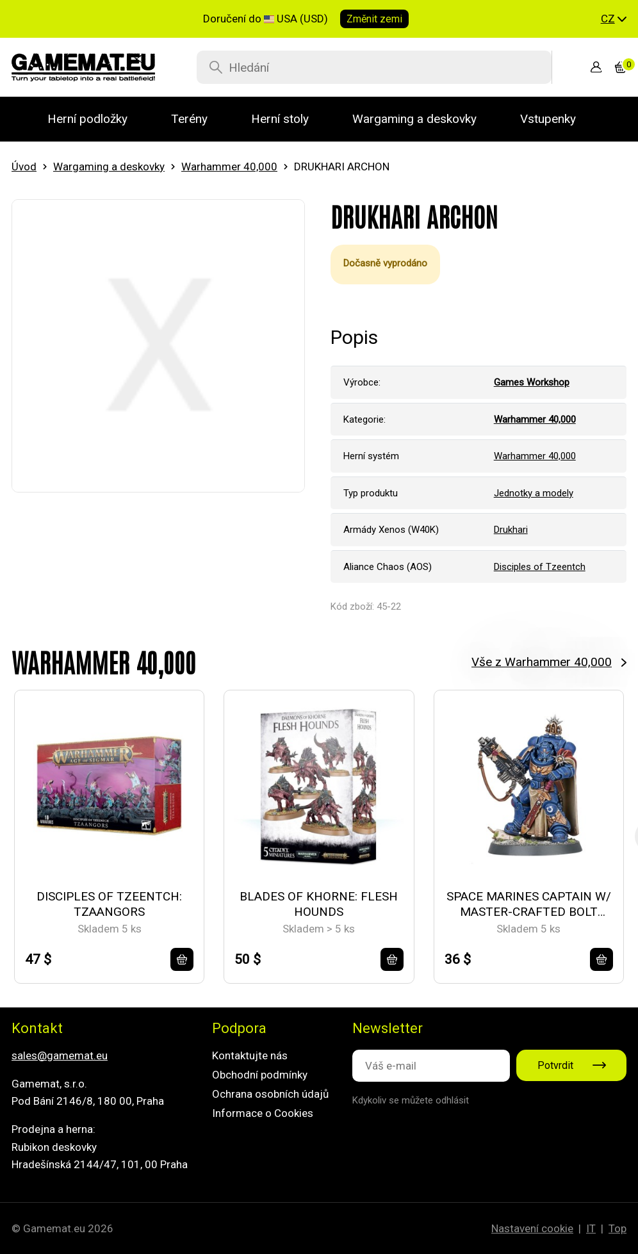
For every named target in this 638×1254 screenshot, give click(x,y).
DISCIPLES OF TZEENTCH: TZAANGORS (109, 904)
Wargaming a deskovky (109, 166)
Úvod (24, 166)
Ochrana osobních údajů (270, 1093)
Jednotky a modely (533, 493)
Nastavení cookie (532, 1228)
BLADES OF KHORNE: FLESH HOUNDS (319, 904)
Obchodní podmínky (259, 1074)
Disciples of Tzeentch (539, 567)
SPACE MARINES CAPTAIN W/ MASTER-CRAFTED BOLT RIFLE (528, 904)
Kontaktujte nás (250, 1055)
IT (591, 1228)
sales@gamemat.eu (60, 1055)
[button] (613, 19)
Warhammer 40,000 (229, 166)
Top (617, 1228)
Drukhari (511, 529)
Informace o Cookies (262, 1113)
